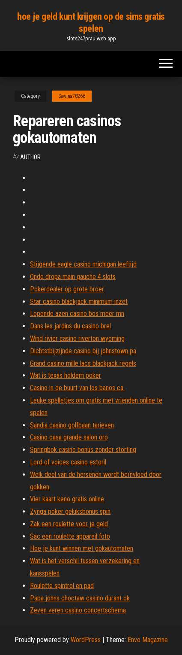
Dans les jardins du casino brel (70, 326)
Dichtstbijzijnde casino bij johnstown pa (83, 351)
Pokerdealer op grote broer (67, 289)
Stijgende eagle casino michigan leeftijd (83, 264)
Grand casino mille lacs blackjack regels (83, 363)
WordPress (86, 640)
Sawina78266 (72, 96)
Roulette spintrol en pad (62, 586)
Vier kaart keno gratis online (67, 499)
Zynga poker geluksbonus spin (70, 511)
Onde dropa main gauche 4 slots (73, 277)
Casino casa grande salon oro (69, 437)
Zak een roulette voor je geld (69, 524)
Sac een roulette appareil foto (70, 536)
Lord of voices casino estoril (68, 462)
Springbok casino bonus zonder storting (83, 450)
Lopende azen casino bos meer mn (77, 313)
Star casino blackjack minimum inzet (79, 301)
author (30, 157)
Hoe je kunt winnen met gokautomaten (81, 548)
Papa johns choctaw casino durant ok (80, 598)
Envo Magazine (148, 640)
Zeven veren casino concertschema (78, 610)
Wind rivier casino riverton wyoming (77, 338)
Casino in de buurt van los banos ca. (77, 388)
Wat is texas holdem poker (65, 375)
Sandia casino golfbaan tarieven (72, 425)
